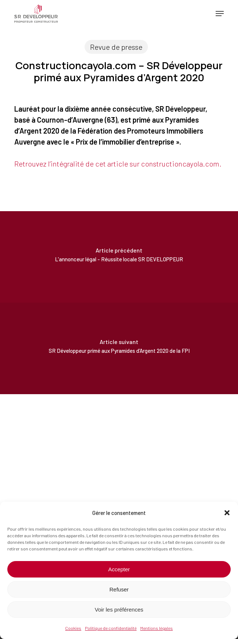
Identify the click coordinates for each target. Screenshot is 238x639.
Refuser (119, 589)
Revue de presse (116, 46)
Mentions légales (156, 628)
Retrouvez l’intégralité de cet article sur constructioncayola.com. (118, 163)
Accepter (119, 569)
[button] (227, 512)
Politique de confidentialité (111, 628)
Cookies (73, 628)
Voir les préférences (119, 609)
